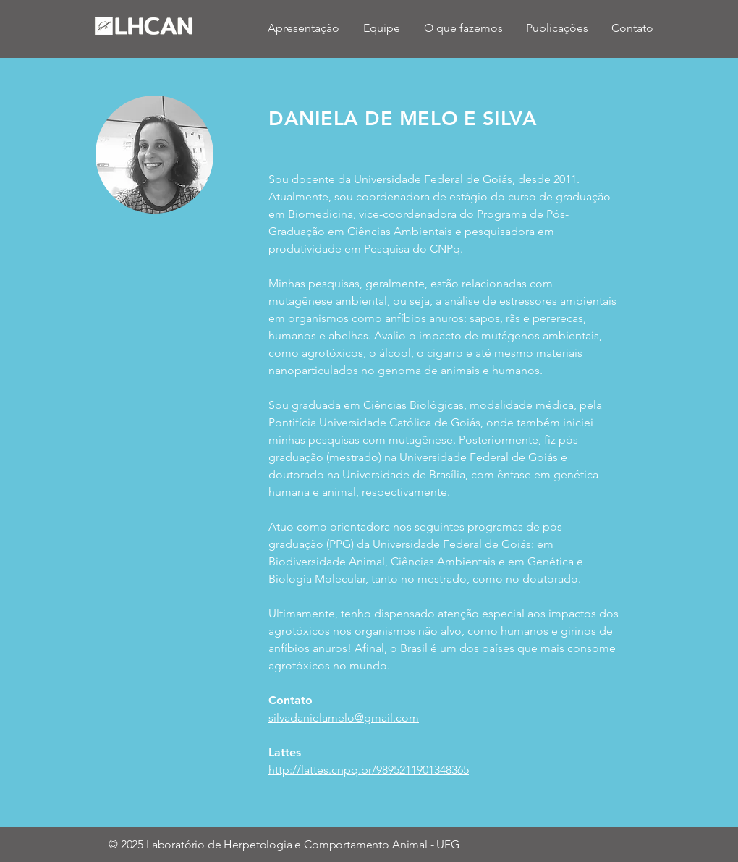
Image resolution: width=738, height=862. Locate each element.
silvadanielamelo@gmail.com (343, 717)
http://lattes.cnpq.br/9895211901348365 (368, 770)
